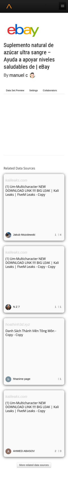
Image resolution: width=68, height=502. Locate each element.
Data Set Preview (15, 90)
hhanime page (21, 378)
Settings (33, 90)
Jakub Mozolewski (24, 234)
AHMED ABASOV (24, 450)
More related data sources (34, 465)
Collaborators (50, 90)
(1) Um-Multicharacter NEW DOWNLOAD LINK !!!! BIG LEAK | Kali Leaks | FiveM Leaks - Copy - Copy (32, 262)
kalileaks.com (16, 180)
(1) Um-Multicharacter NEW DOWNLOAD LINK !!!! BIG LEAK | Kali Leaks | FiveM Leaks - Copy (32, 190)
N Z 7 (16, 306)
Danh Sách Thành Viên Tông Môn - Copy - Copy (30, 333)
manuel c (18, 75)
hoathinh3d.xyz (17, 324)
